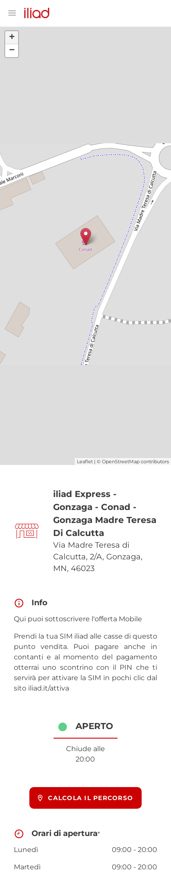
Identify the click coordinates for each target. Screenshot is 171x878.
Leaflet (85, 461)
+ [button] (12, 37)
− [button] (12, 50)
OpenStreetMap (120, 461)
